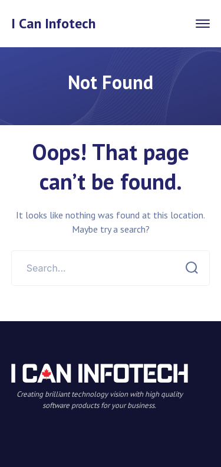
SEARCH (188, 268)
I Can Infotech (53, 23)
